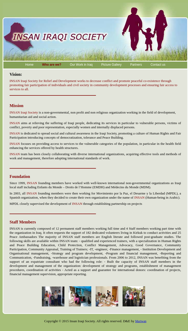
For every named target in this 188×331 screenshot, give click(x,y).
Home (29, 64)
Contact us (158, 64)
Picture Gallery (111, 64)
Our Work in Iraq (81, 64)
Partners (136, 64)
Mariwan (140, 321)
